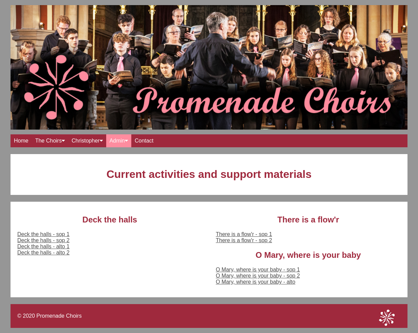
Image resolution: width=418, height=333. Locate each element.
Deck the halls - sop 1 (43, 234)
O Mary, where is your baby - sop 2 (258, 276)
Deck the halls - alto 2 (43, 252)
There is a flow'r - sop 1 (244, 234)
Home (21, 141)
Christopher (87, 141)
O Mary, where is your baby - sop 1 (258, 269)
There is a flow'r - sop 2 (244, 240)
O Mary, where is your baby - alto (255, 282)
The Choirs (50, 141)
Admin (119, 141)
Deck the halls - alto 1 (43, 246)
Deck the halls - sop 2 (43, 240)
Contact (144, 141)
